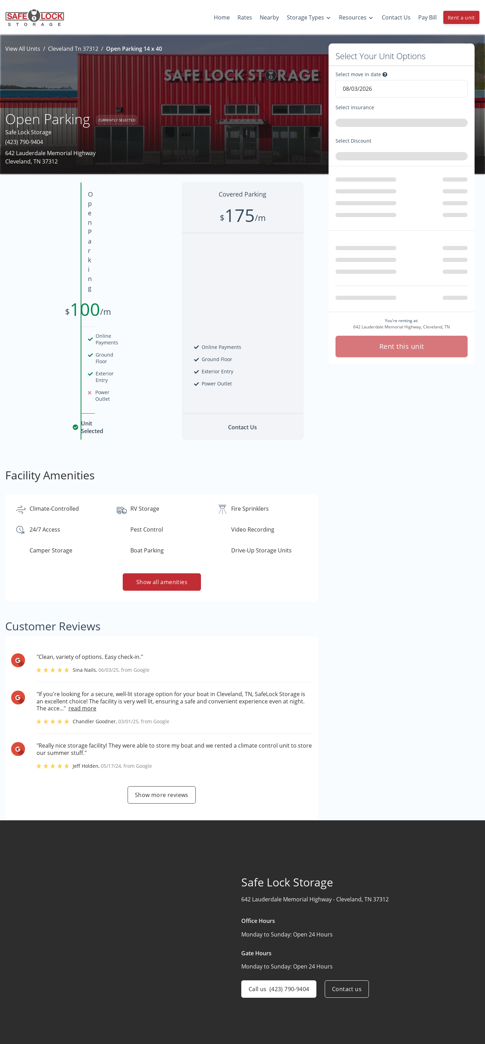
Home (220, 992)
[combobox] (402, 124)
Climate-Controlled (320, 1006)
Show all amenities (161, 477)
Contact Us (226, 1033)
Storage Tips (394, 1033)
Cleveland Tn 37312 (73, 49)
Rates (219, 1006)
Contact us (347, 884)
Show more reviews (161, 690)
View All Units (22, 49)
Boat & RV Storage (319, 992)
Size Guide (391, 1006)
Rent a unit (461, 17)
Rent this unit (401, 313)
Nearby (221, 1019)
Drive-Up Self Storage (323, 1019)
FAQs (384, 1019)
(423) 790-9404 (24, 142)
